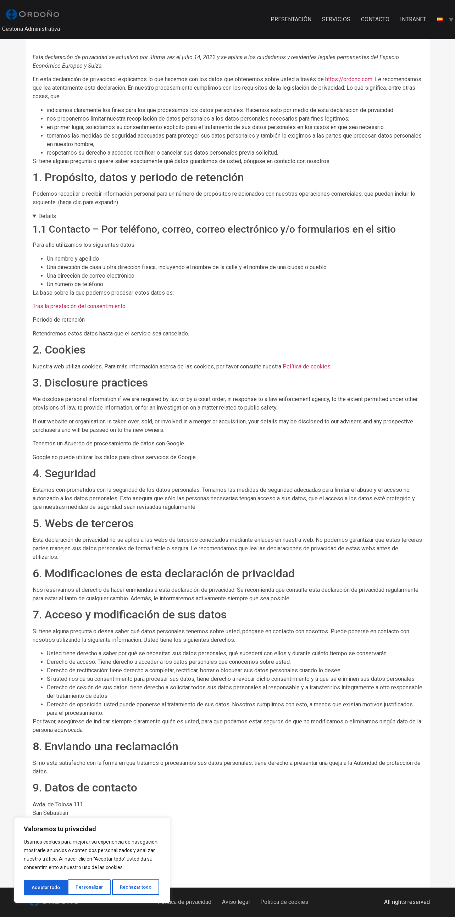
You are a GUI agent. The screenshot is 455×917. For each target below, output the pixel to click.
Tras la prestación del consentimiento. (80, 306)
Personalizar (45, 887)
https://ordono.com (348, 79)
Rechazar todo (92, 887)
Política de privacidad (184, 902)
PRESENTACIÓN (291, 19)
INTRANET (413, 19)
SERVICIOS (336, 19)
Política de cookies (307, 366)
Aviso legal (236, 902)
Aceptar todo (139, 887)
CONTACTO (375, 19)
